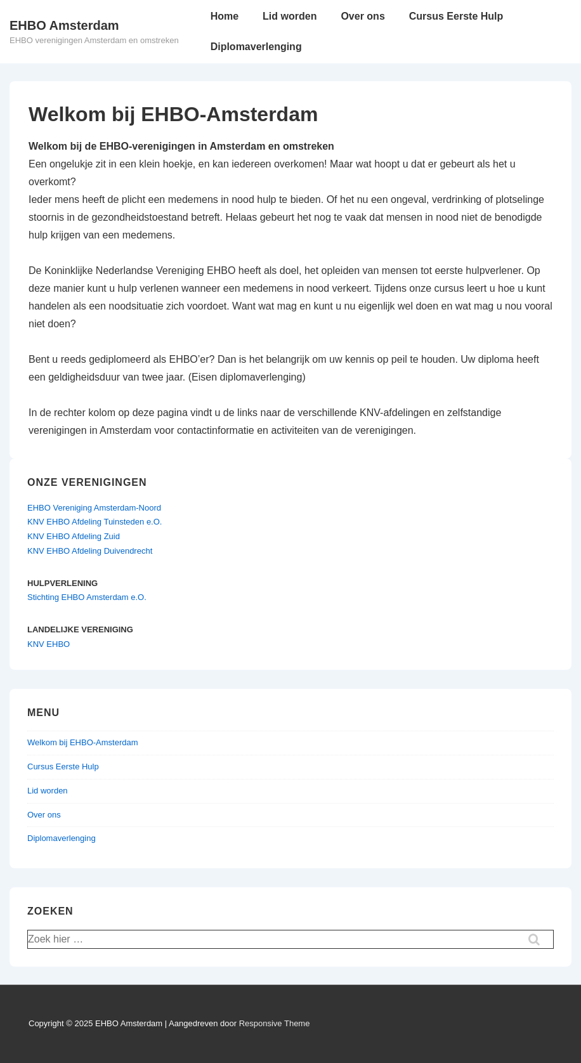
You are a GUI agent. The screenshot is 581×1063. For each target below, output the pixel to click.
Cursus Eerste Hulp (456, 16)
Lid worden (290, 16)
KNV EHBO (48, 644)
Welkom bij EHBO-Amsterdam (82, 742)
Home (224, 16)
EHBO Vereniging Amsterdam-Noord (94, 507)
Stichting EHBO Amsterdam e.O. (87, 597)
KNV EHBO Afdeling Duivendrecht (89, 551)
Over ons (362, 16)
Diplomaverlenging (256, 46)
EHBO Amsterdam (64, 25)
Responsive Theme (274, 1023)
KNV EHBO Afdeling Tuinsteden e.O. (94, 521)
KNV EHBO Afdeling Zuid (73, 536)
